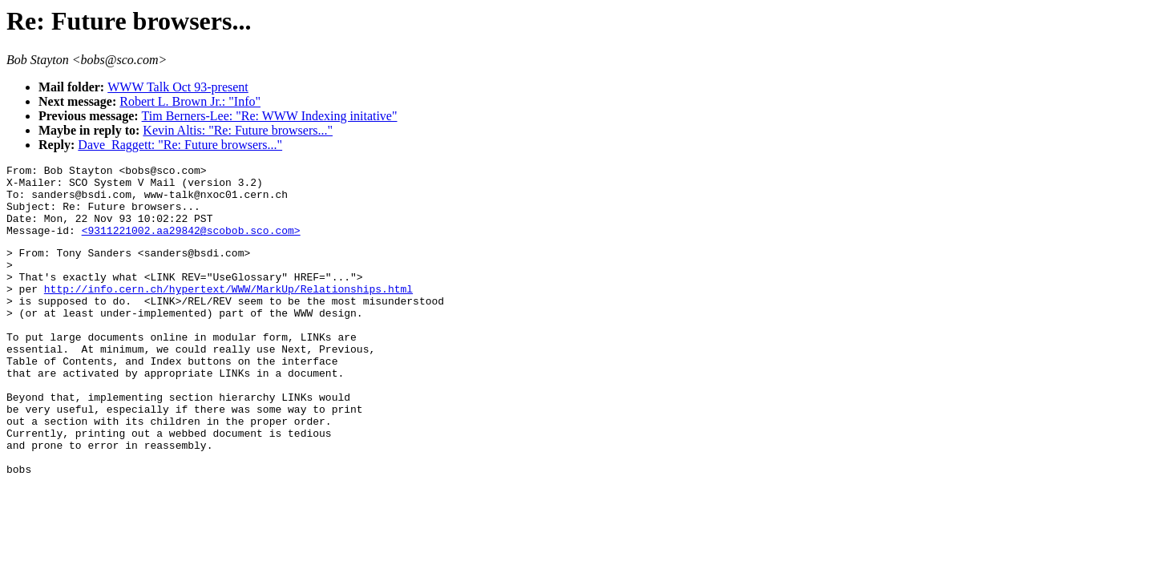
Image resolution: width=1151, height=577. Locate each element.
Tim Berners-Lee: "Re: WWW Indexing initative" (270, 116)
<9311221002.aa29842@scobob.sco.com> (191, 244)
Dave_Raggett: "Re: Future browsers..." (180, 144)
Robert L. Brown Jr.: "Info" (189, 101)
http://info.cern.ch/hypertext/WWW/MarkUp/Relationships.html (228, 312)
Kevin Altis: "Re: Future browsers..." (238, 130)
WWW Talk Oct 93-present (177, 87)
